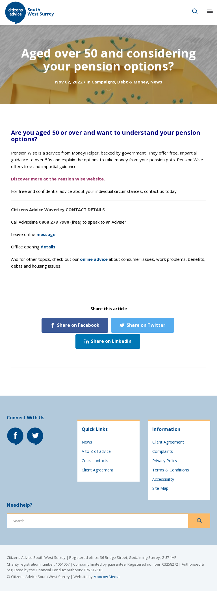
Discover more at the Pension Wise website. (58, 179)
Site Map (160, 488)
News (156, 82)
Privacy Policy (164, 460)
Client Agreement (97, 470)
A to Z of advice (96, 451)
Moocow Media (107, 576)
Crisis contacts (95, 460)
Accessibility (163, 479)
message (45, 234)
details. (49, 247)
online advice (94, 259)
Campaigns (103, 82)
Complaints (162, 451)
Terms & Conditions (170, 470)
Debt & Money (132, 82)
